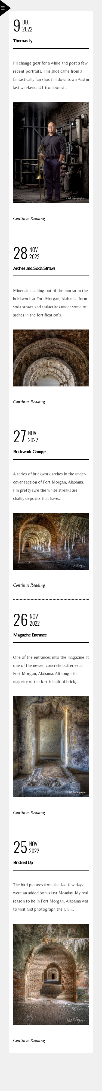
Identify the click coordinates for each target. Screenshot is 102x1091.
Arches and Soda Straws (34, 268)
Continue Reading (29, 218)
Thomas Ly (22, 40)
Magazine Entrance (30, 635)
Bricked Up (23, 862)
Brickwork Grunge (29, 451)
